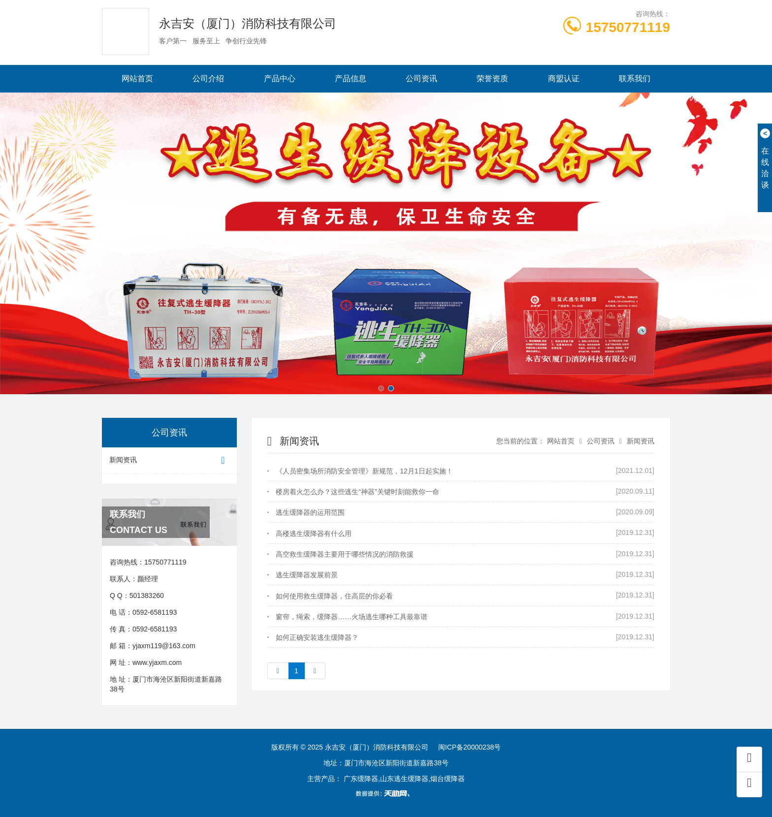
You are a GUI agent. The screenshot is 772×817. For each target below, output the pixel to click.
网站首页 (137, 78)
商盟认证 (563, 78)
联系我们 (634, 78)
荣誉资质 (492, 78)
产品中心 (279, 78)
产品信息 (350, 78)
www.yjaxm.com (157, 662)
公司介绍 (208, 78)
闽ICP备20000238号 (469, 747)
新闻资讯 (169, 460)
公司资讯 (421, 78)
